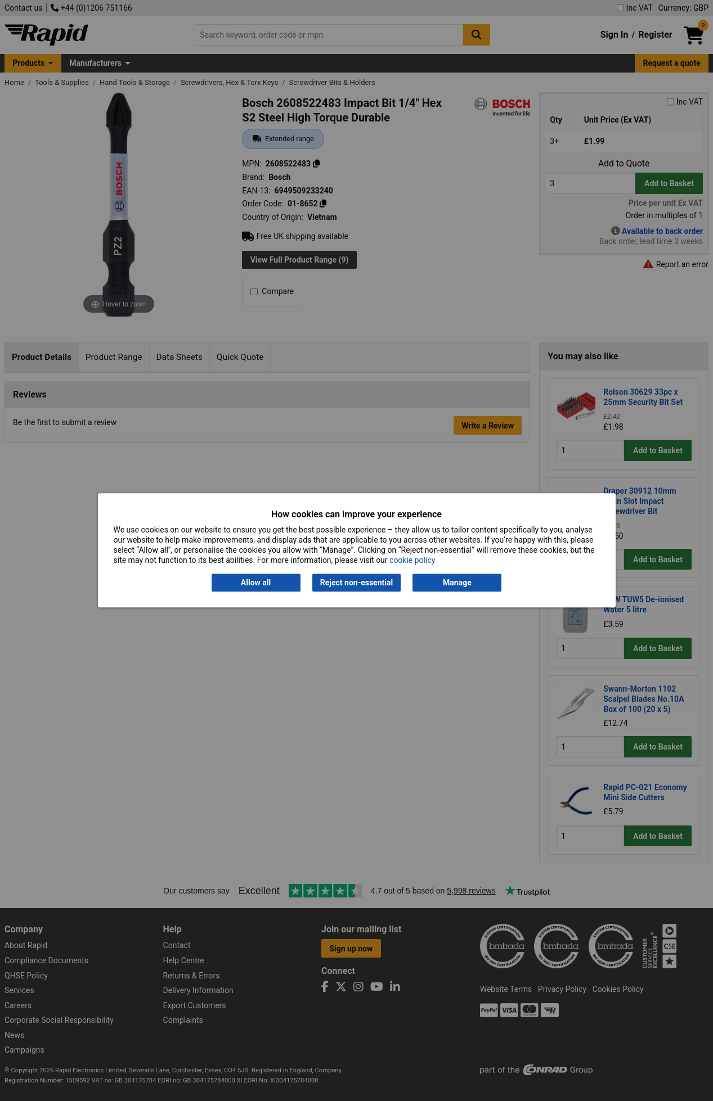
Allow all (256, 582)
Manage (457, 582)
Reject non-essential (356, 582)
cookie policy (412, 560)
